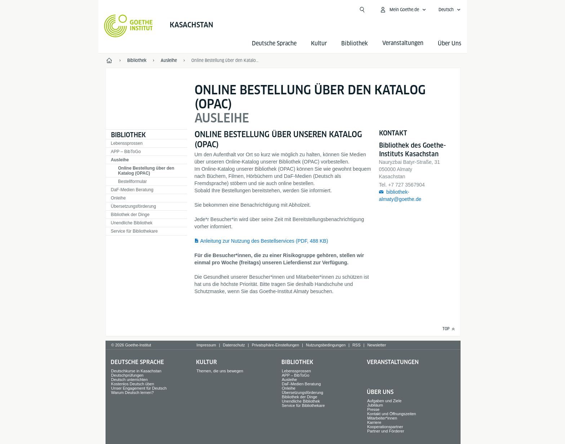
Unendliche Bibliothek (131, 222)
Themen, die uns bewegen (219, 371)
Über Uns (449, 43)
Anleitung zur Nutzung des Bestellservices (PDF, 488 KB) (264, 241)
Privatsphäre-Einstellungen (275, 345)
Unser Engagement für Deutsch (138, 388)
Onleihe (118, 198)
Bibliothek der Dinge (130, 214)
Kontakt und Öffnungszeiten (391, 414)
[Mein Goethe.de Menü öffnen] (403, 9)
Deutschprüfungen (127, 375)
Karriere (374, 422)
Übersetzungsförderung (133, 206)
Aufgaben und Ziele (384, 401)
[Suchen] (362, 9)
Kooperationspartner (385, 427)
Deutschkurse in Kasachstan (136, 371)
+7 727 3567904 (406, 185)
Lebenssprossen (127, 143)
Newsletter (376, 345)
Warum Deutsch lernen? (132, 392)
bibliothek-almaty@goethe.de (400, 195)
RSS (356, 345)
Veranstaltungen (393, 362)
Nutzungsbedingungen (326, 345)
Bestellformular (132, 181)
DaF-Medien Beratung (132, 189)
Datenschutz (234, 345)
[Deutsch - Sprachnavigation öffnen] (449, 9)
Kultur (319, 43)
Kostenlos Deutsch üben (132, 384)
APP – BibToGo (126, 151)
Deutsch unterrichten (129, 379)
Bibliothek (354, 43)
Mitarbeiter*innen (382, 418)
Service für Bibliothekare (134, 231)
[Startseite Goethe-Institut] (128, 25)
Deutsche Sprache (274, 43)
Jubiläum (375, 405)
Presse (373, 409)
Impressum (206, 345)
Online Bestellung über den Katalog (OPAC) (146, 171)
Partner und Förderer (385, 431)
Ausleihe (120, 159)
